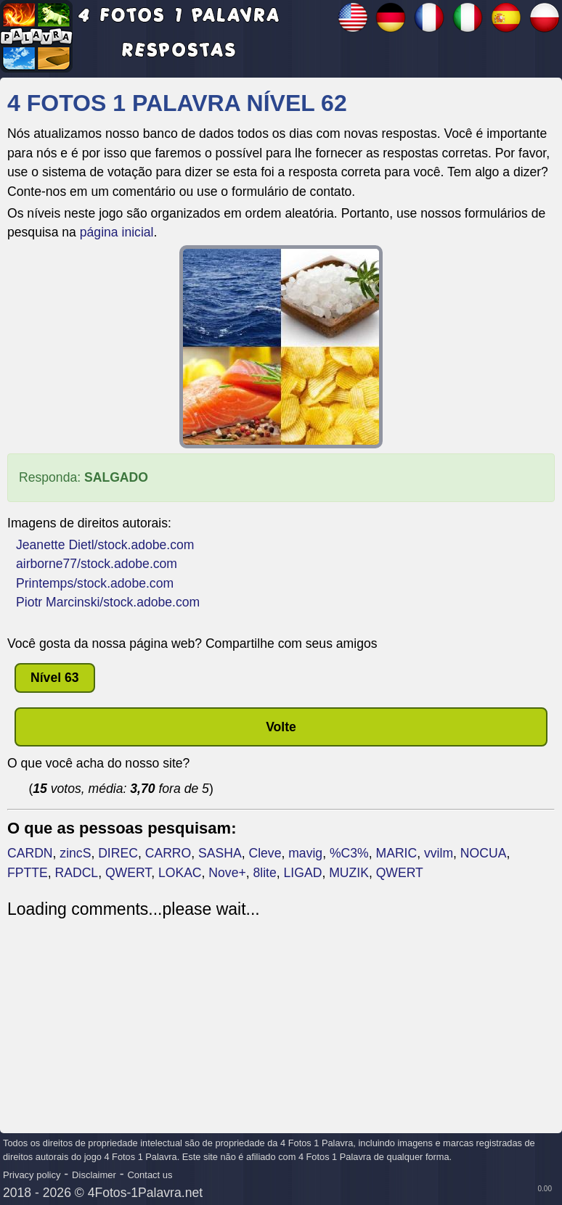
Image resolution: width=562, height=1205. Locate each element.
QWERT (128, 872)
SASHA (220, 853)
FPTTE (27, 872)
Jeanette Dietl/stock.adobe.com (105, 545)
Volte (281, 727)
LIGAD (303, 872)
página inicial (117, 232)
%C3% (349, 853)
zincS (75, 853)
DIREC (118, 853)
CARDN (30, 853)
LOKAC (180, 872)
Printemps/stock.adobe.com (95, 583)
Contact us (149, 1174)
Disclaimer (94, 1174)
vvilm (438, 853)
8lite (265, 872)
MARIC (397, 853)
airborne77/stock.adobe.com (96, 563)
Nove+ (226, 872)
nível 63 (54, 677)
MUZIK (349, 872)
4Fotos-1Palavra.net (145, 1192)
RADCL (77, 872)
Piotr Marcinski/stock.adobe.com (108, 602)
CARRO (168, 853)
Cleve (264, 853)
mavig (305, 853)
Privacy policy (31, 1174)
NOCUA (483, 853)
